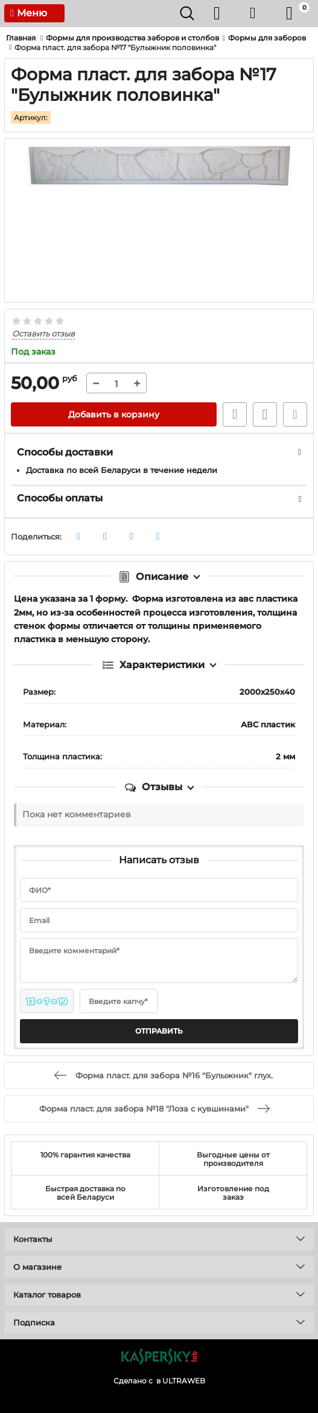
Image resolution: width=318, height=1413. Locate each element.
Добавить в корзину (113, 414)
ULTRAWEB (183, 1381)
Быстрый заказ (235, 414)
